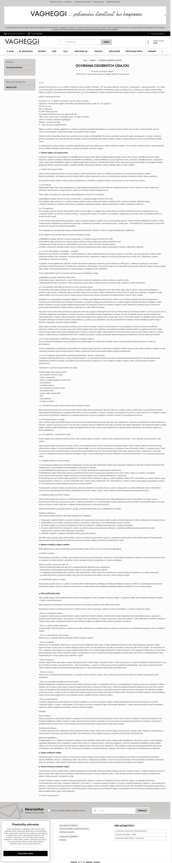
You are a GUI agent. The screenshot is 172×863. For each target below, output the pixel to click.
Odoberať (142, 810)
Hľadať (106, 42)
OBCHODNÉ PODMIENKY (68, 836)
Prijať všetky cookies (25, 853)
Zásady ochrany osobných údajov (25, 847)
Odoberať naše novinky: (34, 813)
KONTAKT (63, 840)
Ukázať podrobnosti (25, 858)
